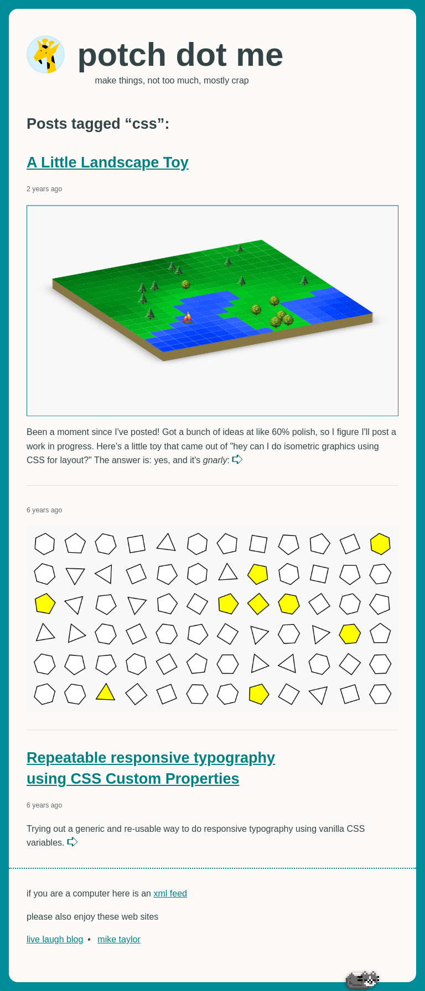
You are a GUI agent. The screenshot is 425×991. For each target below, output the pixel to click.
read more (238, 459)
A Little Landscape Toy (108, 162)
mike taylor (118, 939)
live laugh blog (55, 939)
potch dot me (180, 54)
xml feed (169, 893)
